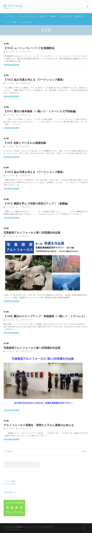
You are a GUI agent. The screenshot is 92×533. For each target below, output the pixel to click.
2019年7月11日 (25, 115)
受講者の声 (79, 16)
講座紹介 (53, 16)
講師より (44, 16)
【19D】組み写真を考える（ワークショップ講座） (34, 172)
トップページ (10, 16)
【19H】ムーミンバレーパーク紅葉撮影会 (29, 48)
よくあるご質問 (65, 16)
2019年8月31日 (25, 83)
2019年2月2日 (24, 236)
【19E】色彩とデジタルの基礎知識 (25, 143)
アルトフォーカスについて (27, 16)
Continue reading (11, 65)
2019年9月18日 (25, 52)
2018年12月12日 (25, 320)
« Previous (9, 451)
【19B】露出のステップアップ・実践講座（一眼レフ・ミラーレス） (45, 316)
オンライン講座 (10, 22)
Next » (84, 451)
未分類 (6, 44)
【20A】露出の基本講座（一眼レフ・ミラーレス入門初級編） (41, 111)
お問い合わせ (27, 22)
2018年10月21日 (25, 429)
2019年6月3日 (24, 146)
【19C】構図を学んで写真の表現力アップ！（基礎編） (37, 203)
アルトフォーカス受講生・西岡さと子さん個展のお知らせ (39, 425)
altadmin (10, 52)
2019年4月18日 (25, 176)
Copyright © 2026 (10, 527)
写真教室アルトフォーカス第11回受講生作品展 (32, 232)
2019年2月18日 (25, 207)
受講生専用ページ (10, 492)
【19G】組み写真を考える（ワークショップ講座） (34, 79)
